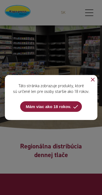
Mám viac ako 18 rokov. (52, 106)
